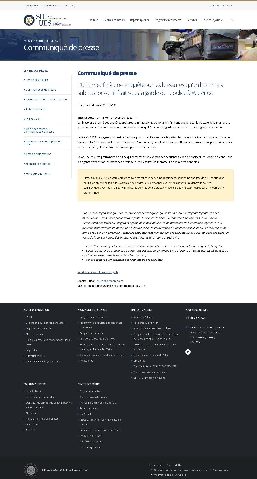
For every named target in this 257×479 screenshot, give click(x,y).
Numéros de (37, 164)
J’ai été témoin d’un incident (41, 394)
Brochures (140, 359)
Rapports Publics (143, 317)
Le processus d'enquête (40, 328)
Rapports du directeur (146, 322)
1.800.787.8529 (222, 5)
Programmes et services (168, 20)
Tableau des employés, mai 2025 (44, 360)
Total (35, 109)
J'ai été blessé (34, 388)
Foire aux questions (91, 442)
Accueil (28, 41)
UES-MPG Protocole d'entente (151, 375)
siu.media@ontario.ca (110, 281)
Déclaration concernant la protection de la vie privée (180, 465)
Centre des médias (114, 20)
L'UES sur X (86, 410)
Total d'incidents (89, 405)
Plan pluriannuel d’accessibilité (151, 370)
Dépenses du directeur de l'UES (152, 353)
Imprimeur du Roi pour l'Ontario (170, 470)
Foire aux (37, 173)
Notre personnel (35, 333)
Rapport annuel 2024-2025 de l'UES (153, 328)
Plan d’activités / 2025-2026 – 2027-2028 (155, 364)
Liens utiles (32, 420)
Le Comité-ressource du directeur (99, 338)
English (69, 5)
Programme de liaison (92, 332)
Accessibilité (87, 368)
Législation (32, 349)
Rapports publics (139, 20)
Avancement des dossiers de (46, 99)
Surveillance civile (36, 354)
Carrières (31, 5)
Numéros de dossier (91, 437)
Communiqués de (40, 89)
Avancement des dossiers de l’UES (99, 399)
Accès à (37, 154)
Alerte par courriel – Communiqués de (39, 130)
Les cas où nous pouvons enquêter (46, 322)
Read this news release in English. (98, 272)
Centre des (36, 80)
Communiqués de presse (94, 394)
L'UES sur (32, 119)
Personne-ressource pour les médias (101, 426)
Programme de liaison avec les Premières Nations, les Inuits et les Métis (99, 348)
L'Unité (94, 20)
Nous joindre (33, 409)
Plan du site (50, 5)
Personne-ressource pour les (42, 143)
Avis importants (222, 465)
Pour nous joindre (213, 20)
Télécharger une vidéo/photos (43, 415)
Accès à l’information (91, 431)
